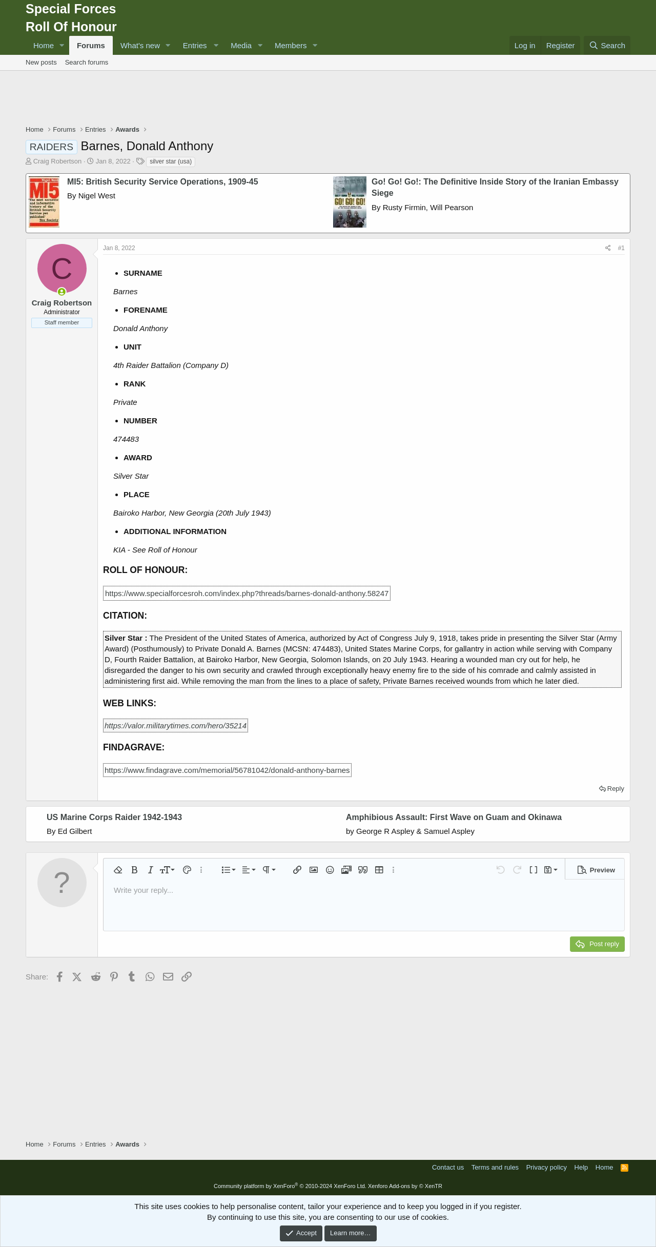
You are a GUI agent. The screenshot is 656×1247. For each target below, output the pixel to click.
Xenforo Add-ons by (405, 1186)
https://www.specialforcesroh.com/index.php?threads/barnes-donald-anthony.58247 (246, 593)
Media (241, 45)
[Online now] (62, 292)
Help (581, 1167)
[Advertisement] (328, 99)
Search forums (87, 62)
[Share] (608, 248)
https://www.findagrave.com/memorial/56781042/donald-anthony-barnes (227, 770)
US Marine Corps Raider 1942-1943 (114, 817)
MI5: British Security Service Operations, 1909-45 (162, 181)
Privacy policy (546, 1167)
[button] (62, 45)
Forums (91, 45)
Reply (615, 788)
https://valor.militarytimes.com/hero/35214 (176, 725)
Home (43, 45)
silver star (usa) (171, 161)
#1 (621, 248)
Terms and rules (495, 1167)
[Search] (607, 45)
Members (291, 45)
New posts (41, 62)
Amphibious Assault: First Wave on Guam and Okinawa (454, 817)
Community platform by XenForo (290, 1186)
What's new (140, 45)
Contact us (448, 1167)
